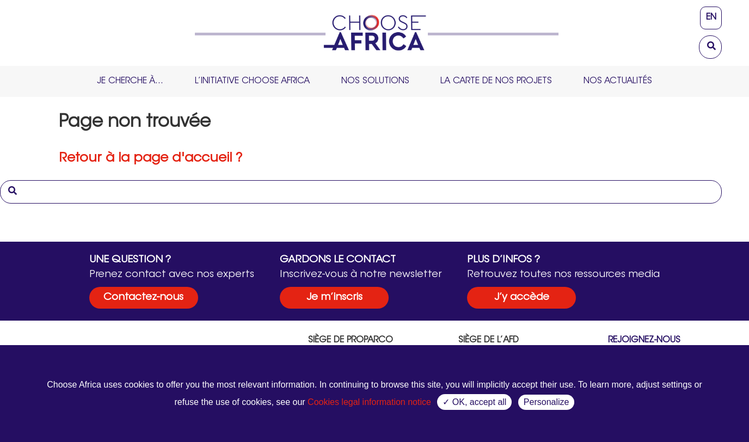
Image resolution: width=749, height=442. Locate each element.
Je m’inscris (334, 297)
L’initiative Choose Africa (252, 81)
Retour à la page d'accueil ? (150, 158)
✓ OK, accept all (474, 402)
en (711, 17)
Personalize (546, 402)
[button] (712, 45)
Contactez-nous (143, 297)
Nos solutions (375, 81)
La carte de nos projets (496, 81)
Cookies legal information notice (369, 402)
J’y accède (521, 297)
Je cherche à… (130, 81)
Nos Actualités (618, 81)
